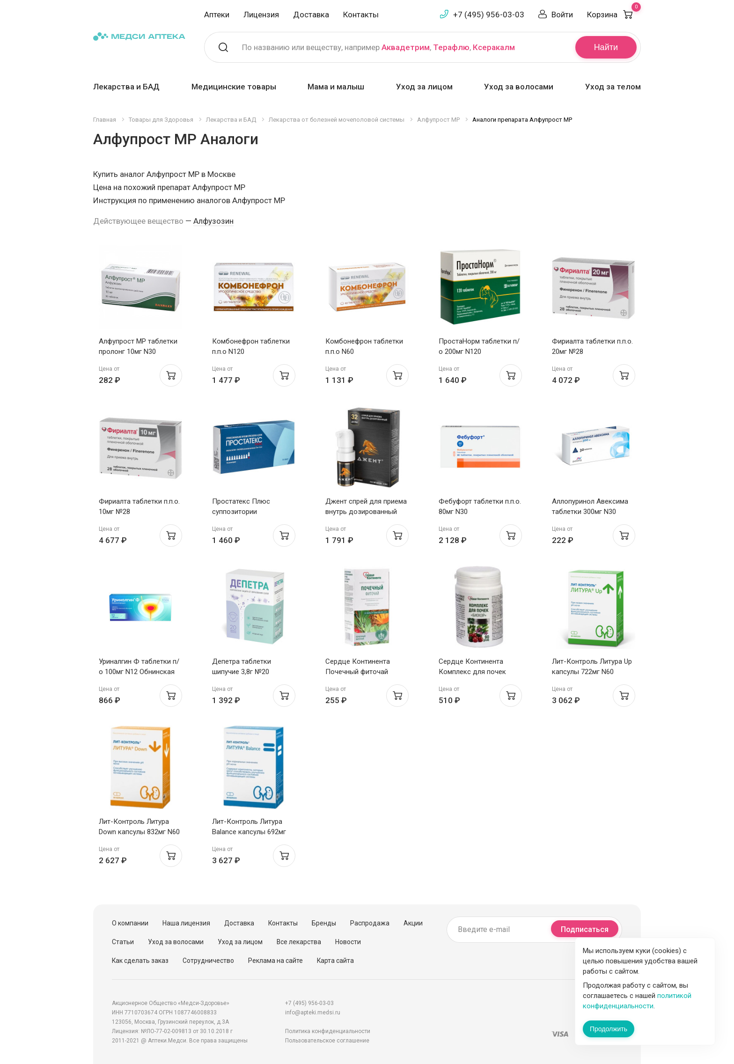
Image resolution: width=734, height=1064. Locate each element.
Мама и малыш (336, 86)
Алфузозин (213, 221)
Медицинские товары (233, 86)
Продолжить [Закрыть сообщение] (608, 1029)
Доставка (311, 14)
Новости (348, 942)
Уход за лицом (424, 86)
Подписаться (585, 929)
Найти (606, 47)
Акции (413, 923)
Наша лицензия (186, 923)
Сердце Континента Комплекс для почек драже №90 (472, 671)
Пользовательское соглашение (327, 1040)
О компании (130, 923)
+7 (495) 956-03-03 (488, 14)
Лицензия (261, 14)
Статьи (123, 942)
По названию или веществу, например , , (378, 47)
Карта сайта (335, 960)
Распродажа (369, 923)
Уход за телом (613, 86)
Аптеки (216, 14)
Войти (562, 14)
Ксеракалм (494, 47)
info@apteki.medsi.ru (312, 1012)
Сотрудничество (208, 960)
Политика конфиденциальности (327, 1031)
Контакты (361, 14)
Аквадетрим (406, 47)
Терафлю (451, 47)
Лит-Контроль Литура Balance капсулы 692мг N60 (249, 831)
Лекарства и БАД (126, 86)
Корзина (614, 14)
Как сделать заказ (140, 960)
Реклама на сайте (275, 960)
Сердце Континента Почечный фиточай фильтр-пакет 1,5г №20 (362, 671)
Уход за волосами (518, 86)
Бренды (324, 923)
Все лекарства (299, 942)
